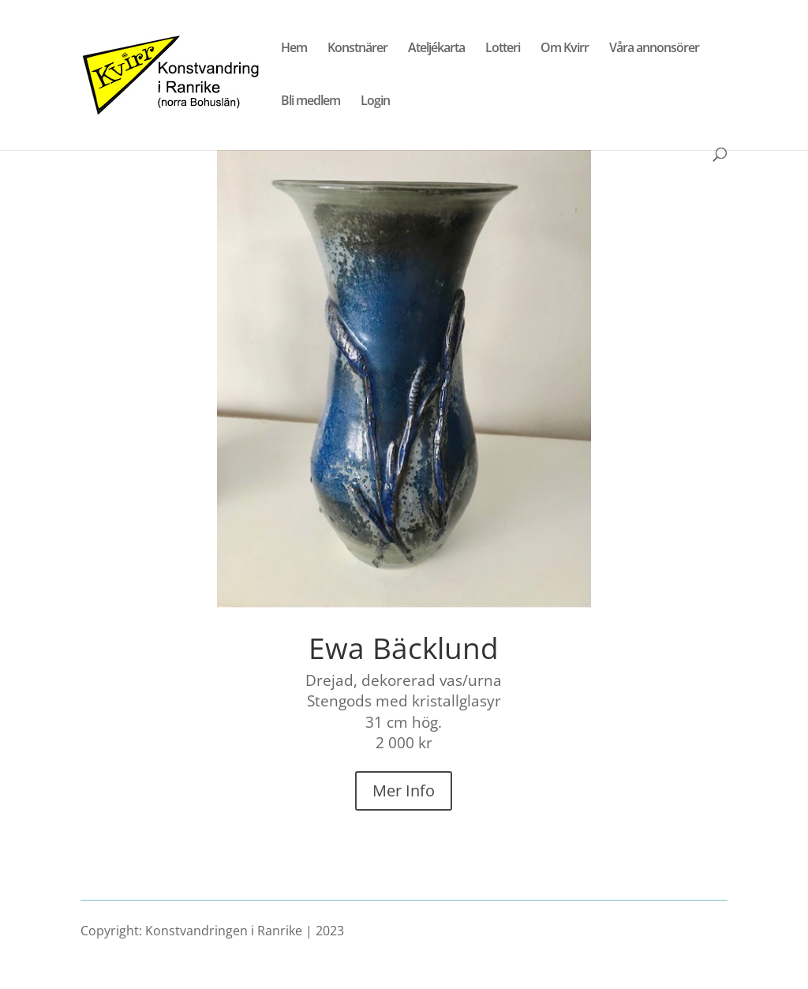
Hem (294, 49)
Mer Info (403, 790)
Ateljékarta (436, 49)
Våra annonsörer (654, 49)
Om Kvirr (565, 49)
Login (375, 102)
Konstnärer (357, 49)
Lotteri (502, 49)
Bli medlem (310, 102)
